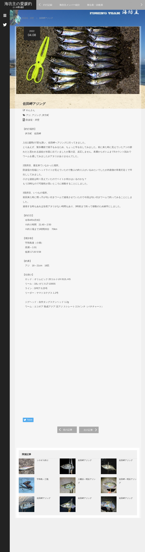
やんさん (29, 111)
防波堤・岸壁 (28, 18)
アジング (34, 116)
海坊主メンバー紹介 (69, 5)
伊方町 (44, 116)
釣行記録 (47, 5)
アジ (27, 116)
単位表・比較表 (95, 5)
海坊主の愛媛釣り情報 (18, 5)
